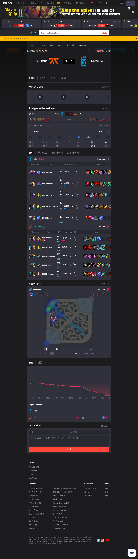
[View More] (113, 3)
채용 (106, 532)
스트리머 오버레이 (35, 550)
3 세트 (54, 78)
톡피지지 (32, 557)
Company (33, 507)
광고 (106, 528)
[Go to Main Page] (7, 3)
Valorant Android (60, 539)
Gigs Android (58, 546)
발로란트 (32, 532)
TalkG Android (58, 554)
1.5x (56, 353)
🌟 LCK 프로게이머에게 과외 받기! (14, 38)
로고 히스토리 (34, 514)
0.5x (46, 353)
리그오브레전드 (34, 524)
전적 (22, 3)
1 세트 (32, 78)
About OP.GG (34, 503)
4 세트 (64, 78)
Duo (30, 554)
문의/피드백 (88, 532)
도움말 (86, 528)
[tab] (32, 152)
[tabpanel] (69, 218)
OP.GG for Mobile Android (63, 524)
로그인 (130, 3)
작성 (69, 449)
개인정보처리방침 (90, 524)
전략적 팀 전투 (34, 528)
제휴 (106, 524)
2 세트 (43, 78)
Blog (31, 510)
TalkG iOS (57, 557)
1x (52, 353)
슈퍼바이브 (33, 543)
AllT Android (58, 532)
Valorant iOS (58, 543)
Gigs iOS (56, 550)
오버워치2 (32, 535)
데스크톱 (32, 546)
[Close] (133, 12)
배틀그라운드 (33, 539)
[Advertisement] (69, 474)
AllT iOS (56, 535)
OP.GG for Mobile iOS (61, 528)
